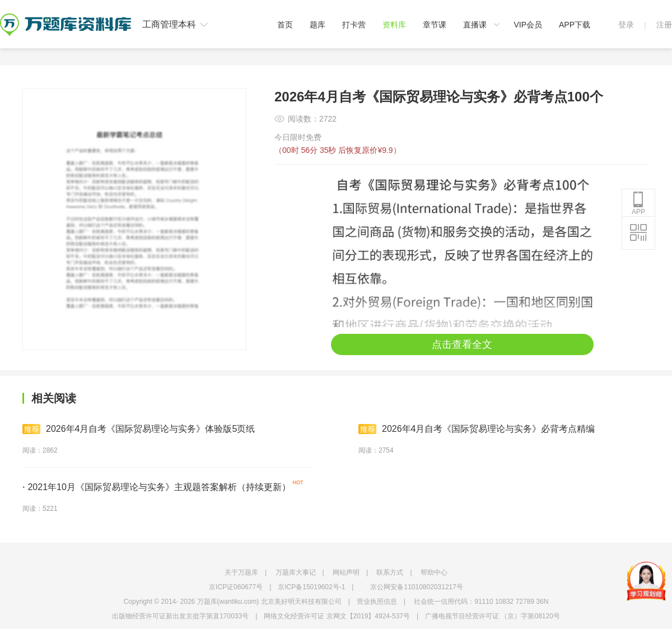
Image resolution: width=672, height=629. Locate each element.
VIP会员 (528, 24)
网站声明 (346, 572)
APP (638, 203)
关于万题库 (241, 572)
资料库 (394, 24)
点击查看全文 (462, 344)
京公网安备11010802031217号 (416, 587)
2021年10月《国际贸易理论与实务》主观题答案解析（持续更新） (156, 487)
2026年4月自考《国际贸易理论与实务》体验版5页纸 (138, 429)
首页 (285, 24)
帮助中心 (434, 572)
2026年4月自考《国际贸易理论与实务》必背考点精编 (476, 429)
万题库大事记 (296, 572)
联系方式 (389, 572)
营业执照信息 (377, 601)
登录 (626, 24)
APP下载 (574, 24)
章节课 (434, 24)
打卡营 (354, 24)
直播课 (475, 24)
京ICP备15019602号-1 (311, 587)
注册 (664, 24)
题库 (317, 24)
